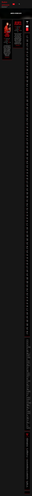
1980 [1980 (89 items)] (27, 341)
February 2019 (27, 143)
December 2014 (27, 321)
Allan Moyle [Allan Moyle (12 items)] (27, 351)
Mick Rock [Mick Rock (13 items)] (27, 379)
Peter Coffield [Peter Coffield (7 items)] (28, 389)
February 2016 (27, 271)
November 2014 (27, 324)
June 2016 (27, 258)
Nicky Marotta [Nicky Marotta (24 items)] (28, 385)
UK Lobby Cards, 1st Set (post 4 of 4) (17, 23)
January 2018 (27, 189)
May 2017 (27, 218)
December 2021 (27, 77)
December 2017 (27, 193)
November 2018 (27, 154)
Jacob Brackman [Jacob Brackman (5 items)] (28, 365)
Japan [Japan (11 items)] (27, 367)
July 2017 (27, 212)
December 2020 (27, 100)
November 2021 (27, 81)
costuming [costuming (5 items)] (28, 357)
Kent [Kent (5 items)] (27, 368)
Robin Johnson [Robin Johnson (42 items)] (28, 407)
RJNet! (27, 449)
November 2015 (27, 282)
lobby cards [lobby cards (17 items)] (27, 371)
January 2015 (27, 317)
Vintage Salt (27, 482)
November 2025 (27, 40)
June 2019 (27, 130)
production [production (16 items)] (28, 397)
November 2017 (27, 197)
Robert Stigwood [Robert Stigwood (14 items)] (28, 405)
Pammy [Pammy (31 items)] (28, 387)
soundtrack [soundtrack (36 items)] (28, 413)
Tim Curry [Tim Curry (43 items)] (27, 415)
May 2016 (27, 261)
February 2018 (27, 186)
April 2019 (27, 136)
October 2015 (27, 286)
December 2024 (27, 59)
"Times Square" (6, 42)
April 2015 (27, 306)
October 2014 (27, 328)
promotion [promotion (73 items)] (28, 399)
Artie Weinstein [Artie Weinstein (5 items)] (28, 353)
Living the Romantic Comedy (27, 440)
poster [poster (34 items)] (28, 393)
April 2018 (27, 179)
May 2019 (27, 133)
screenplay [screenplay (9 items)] (28, 411)
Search (27, 22)
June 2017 (27, 215)
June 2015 (27, 300)
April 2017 (27, 221)
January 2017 (27, 232)
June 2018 (27, 173)
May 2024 (27, 66)
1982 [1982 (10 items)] (27, 345)
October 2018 (27, 158)
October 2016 (27, 243)
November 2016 (27, 239)
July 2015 (27, 297)
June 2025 (27, 52)
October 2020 (27, 104)
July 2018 (27, 170)
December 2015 (27, 278)
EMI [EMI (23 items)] (27, 359)
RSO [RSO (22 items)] (27, 409)
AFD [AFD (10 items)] (27, 348)
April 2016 (27, 264)
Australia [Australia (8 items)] (28, 355)
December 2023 (27, 70)
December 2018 (27, 151)
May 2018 (27, 176)
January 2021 (27, 97)
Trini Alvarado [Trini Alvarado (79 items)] (28, 422)
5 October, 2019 (18, 26)
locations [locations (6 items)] (28, 373)
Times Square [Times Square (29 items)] (28, 418)
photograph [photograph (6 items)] (28, 391)
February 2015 (27, 313)
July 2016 (27, 255)
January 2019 (27, 147)
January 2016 (27, 274)
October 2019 (27, 115)
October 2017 (27, 201)
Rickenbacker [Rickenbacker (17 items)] (29, 402)
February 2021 (27, 93)
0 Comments (6, 41)
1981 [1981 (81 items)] (27, 343)
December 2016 (27, 236)
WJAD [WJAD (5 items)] (27, 426)
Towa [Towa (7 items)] (27, 420)
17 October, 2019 (7, 38)
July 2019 (27, 127)
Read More (7, 57)
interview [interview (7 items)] (28, 362)
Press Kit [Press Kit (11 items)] (27, 395)
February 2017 (27, 228)
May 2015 (27, 303)
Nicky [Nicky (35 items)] (27, 382)
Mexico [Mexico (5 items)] (28, 376)
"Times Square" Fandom (27, 461)
